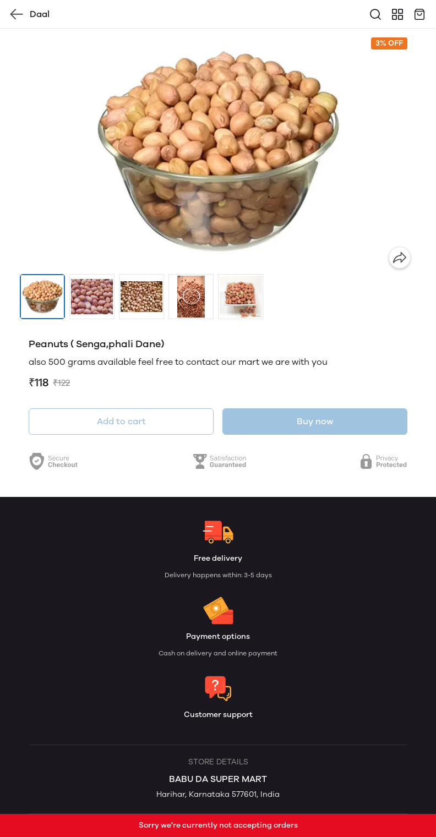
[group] (218, 151)
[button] (42, 296)
